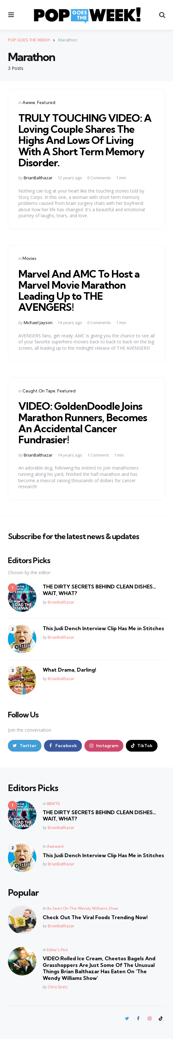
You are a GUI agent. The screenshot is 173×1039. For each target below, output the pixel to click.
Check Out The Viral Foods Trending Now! (95, 917)
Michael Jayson (38, 322)
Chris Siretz (58, 987)
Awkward (55, 846)
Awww (28, 102)
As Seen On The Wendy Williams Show (82, 908)
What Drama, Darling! (69, 670)
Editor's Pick (57, 949)
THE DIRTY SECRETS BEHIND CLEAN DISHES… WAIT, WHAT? (99, 589)
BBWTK (53, 803)
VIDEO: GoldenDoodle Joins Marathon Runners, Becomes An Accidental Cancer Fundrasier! (82, 423)
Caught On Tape (38, 390)
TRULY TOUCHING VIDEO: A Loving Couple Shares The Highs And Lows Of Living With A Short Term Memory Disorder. (84, 140)
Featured (46, 102)
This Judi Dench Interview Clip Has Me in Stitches (103, 628)
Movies (29, 258)
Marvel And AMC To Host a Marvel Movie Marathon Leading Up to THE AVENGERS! (78, 290)
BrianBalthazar (38, 178)
